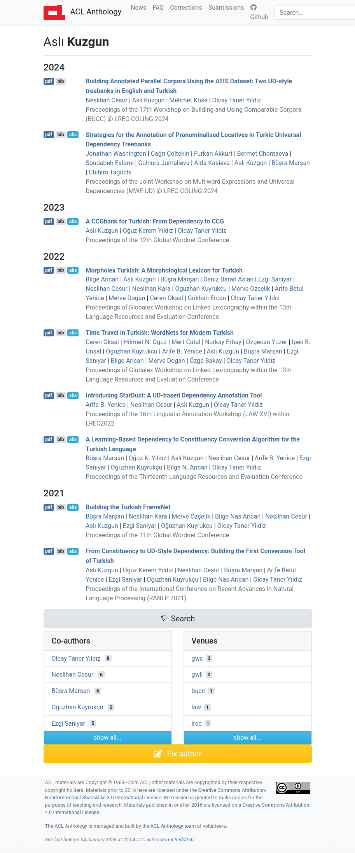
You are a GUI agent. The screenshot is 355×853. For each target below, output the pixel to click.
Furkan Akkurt (213, 153)
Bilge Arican (102, 279)
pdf (48, 81)
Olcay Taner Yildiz (202, 230)
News (140, 7)
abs (73, 134)
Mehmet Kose (188, 100)
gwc (197, 658)
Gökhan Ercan (207, 298)
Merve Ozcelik (250, 288)
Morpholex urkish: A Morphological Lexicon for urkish (164, 270)
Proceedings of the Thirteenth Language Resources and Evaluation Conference (194, 476)
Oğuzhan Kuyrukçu (137, 467)
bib (61, 81)
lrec (197, 723)
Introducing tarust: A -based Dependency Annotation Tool (174, 395)
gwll (197, 674)
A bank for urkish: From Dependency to (155, 221)
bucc (198, 691)
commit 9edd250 (175, 839)
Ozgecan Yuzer (266, 342)
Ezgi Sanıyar (139, 525)
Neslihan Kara (151, 288)
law (196, 707)
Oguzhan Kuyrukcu (201, 288)
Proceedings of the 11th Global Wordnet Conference (157, 535)
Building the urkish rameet (128, 507)
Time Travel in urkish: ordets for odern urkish (160, 332)
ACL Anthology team (173, 826)
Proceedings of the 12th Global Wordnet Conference (157, 240)
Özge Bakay (206, 360)
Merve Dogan (126, 298)
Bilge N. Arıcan (187, 467)
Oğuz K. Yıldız (147, 458)
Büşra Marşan (290, 163)
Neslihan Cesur (107, 100)
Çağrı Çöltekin (170, 153)
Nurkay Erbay (223, 342)
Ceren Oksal (166, 298)
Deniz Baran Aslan (228, 279)
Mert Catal (185, 342)
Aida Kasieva (212, 163)
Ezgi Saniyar (275, 279)
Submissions (227, 7)
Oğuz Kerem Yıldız (148, 230)
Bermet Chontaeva (262, 153)
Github (259, 12)
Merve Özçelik (191, 516)
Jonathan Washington (116, 153)
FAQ (159, 7)
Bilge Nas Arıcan (238, 516)
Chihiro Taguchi (110, 172)
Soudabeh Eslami (109, 163)
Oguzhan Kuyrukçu (172, 579)
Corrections (187, 7)
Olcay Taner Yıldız (236, 100)
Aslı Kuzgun (148, 100)
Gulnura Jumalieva (163, 163)
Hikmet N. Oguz (145, 342)
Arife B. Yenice (182, 351)
